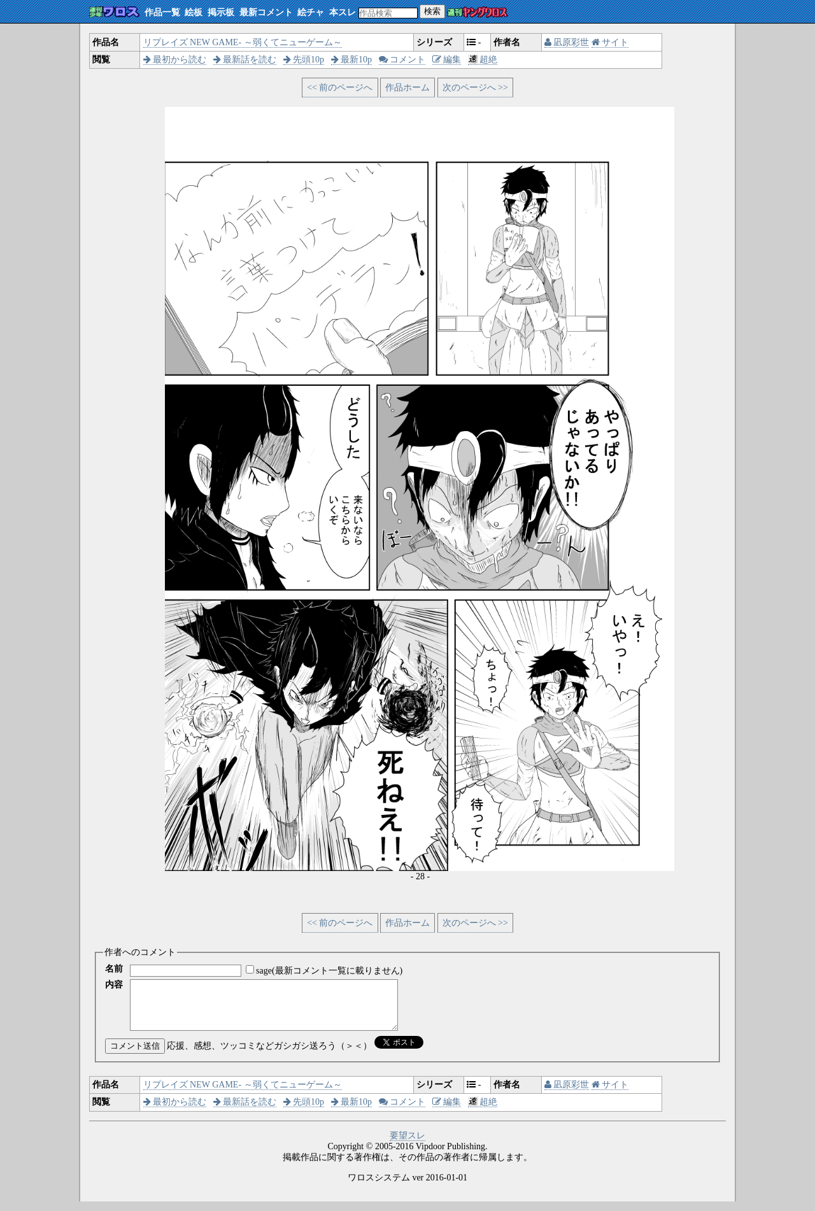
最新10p (351, 59)
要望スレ (407, 1145)
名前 (114, 969)
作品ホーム (407, 87)
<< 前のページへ (339, 87)
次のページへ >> (475, 87)
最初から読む (175, 59)
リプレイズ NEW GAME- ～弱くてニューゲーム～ (242, 42)
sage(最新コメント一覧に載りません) (329, 970)
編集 (447, 59)
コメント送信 (135, 1055)
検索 (432, 11)
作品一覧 (162, 12)
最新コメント (266, 12)
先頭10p (304, 59)
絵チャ (310, 12)
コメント (402, 59)
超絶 (483, 59)
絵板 (193, 12)
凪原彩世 (567, 42)
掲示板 (221, 12)
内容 (114, 984)
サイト (610, 42)
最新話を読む (245, 59)
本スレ (342, 12)
